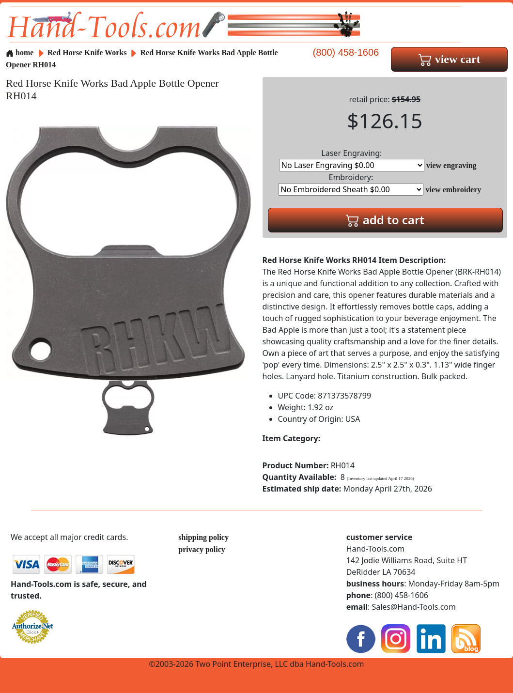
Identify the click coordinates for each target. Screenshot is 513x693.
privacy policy (201, 549)
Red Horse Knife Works (88, 52)
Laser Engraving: (351, 159)
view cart (450, 59)
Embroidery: (350, 184)
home (19, 52)
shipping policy (203, 537)
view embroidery (454, 189)
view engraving (451, 165)
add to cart (385, 220)
